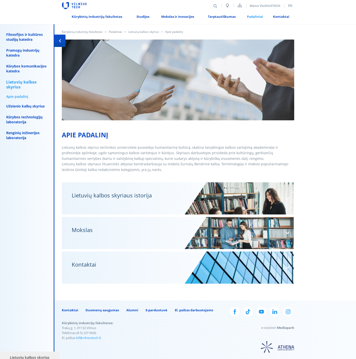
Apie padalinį (17, 96)
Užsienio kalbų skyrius (25, 106)
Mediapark (285, 327)
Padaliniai (115, 32)
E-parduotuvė (156, 310)
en (290, 5)
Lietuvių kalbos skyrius (143, 32)
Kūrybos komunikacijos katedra (26, 68)
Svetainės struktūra (240, 5)
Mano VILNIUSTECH (265, 5)
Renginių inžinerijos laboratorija (23, 135)
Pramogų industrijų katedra (22, 53)
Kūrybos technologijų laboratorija (24, 119)
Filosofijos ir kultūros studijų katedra (24, 37)
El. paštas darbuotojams (194, 310)
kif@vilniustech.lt (88, 338)
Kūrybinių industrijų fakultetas (82, 32)
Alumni (132, 310)
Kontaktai (70, 310)
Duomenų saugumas (102, 310)
